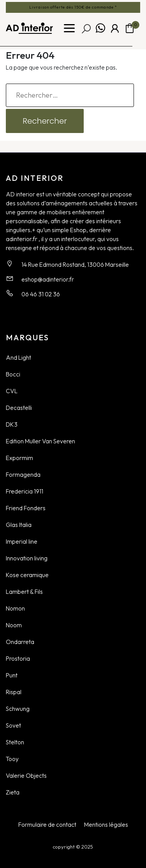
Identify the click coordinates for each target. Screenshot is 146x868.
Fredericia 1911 (24, 491)
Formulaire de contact (47, 824)
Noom (14, 625)
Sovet (13, 725)
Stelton (15, 742)
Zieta (12, 792)
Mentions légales (106, 824)
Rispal (13, 692)
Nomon (15, 608)
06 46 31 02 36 (40, 294)
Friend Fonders (26, 508)
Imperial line (21, 541)
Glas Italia (19, 524)
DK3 (12, 424)
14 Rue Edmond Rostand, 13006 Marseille (75, 264)
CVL (12, 391)
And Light (18, 357)
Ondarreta (20, 642)
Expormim (19, 458)
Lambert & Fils (24, 591)
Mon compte (115, 28)
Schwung (18, 708)
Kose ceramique (27, 575)
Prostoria (18, 658)
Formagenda (23, 474)
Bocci (13, 374)
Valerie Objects (26, 775)
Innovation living (26, 558)
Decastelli (19, 407)
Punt (12, 675)
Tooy (12, 759)
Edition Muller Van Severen (40, 441)
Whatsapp (100, 28)
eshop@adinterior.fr (47, 279)
